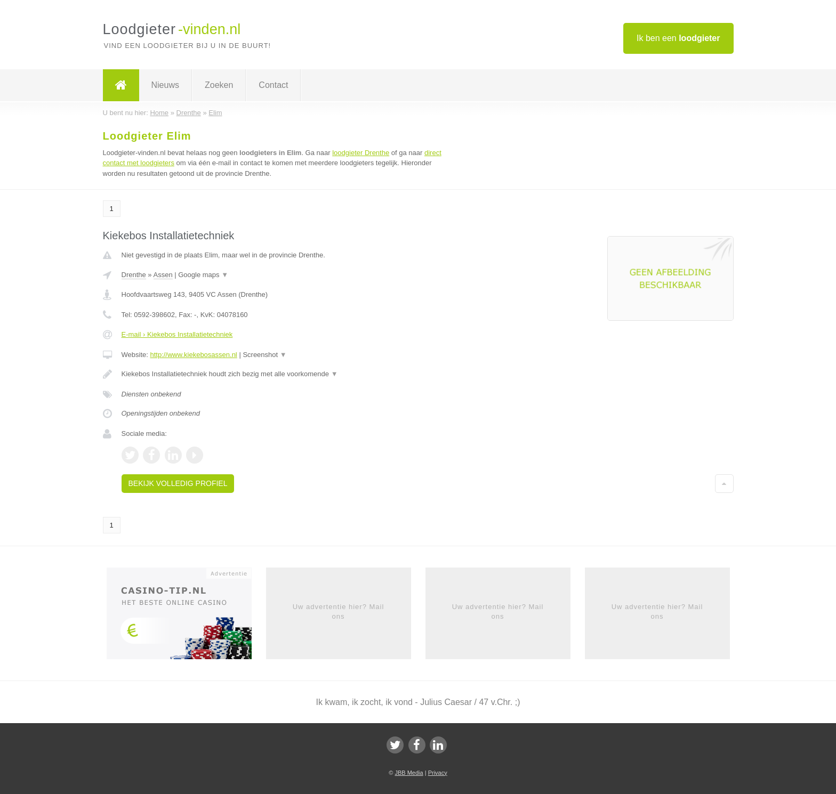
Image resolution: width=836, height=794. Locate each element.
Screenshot (264, 355)
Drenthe (134, 275)
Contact (273, 85)
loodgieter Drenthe (360, 153)
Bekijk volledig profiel (178, 483)
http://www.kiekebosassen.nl (193, 355)
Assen (163, 275)
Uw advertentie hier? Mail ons (338, 611)
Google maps (203, 275)
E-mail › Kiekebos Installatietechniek (177, 334)
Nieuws (165, 85)
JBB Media (409, 772)
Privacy (437, 772)
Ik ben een (678, 38)
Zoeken (219, 85)
